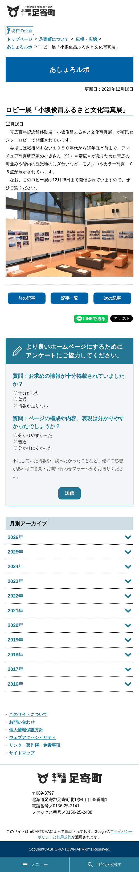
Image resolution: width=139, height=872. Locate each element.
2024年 (15, 566)
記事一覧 (69, 298)
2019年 (15, 640)
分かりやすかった (33, 435)
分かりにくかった (33, 448)
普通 (20, 399)
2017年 (15, 669)
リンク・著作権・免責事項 (34, 745)
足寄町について (54, 39)
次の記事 (112, 298)
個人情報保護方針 (26, 730)
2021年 (15, 610)
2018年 (15, 654)
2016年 (15, 684)
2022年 (15, 596)
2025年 (15, 552)
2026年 (15, 537)
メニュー (35, 864)
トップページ (19, 39)
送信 (69, 493)
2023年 (15, 581)
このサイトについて (28, 714)
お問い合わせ (22, 722)
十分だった (26, 393)
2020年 (15, 625)
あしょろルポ (19, 47)
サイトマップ (22, 753)
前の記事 (26, 298)
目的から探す (104, 864)
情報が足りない (31, 406)
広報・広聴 (86, 39)
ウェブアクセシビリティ (32, 737)
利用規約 (63, 837)
